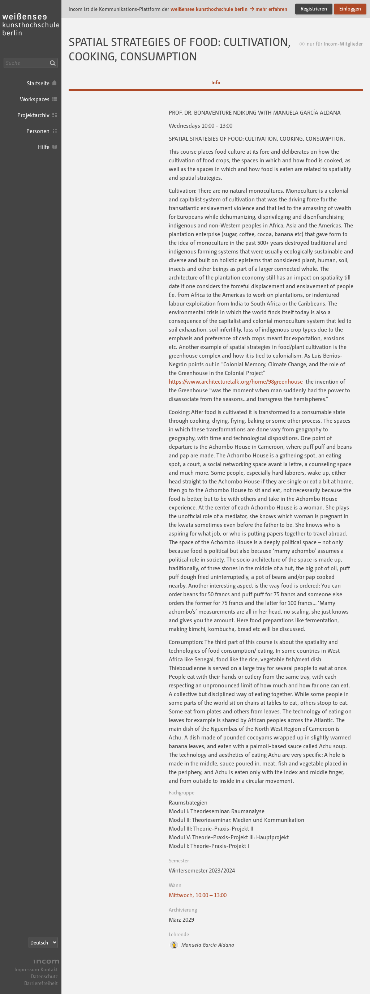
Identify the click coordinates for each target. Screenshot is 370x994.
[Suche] (31, 63)
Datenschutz (44, 976)
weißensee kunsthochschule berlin (209, 9)
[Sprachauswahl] (43, 942)
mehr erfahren (268, 9)
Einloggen (350, 8)
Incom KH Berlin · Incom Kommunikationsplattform (31, 29)
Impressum (26, 969)
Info (215, 82)
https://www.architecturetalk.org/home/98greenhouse (236, 381)
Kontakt (49, 969)
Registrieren (314, 8)
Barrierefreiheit (41, 983)
